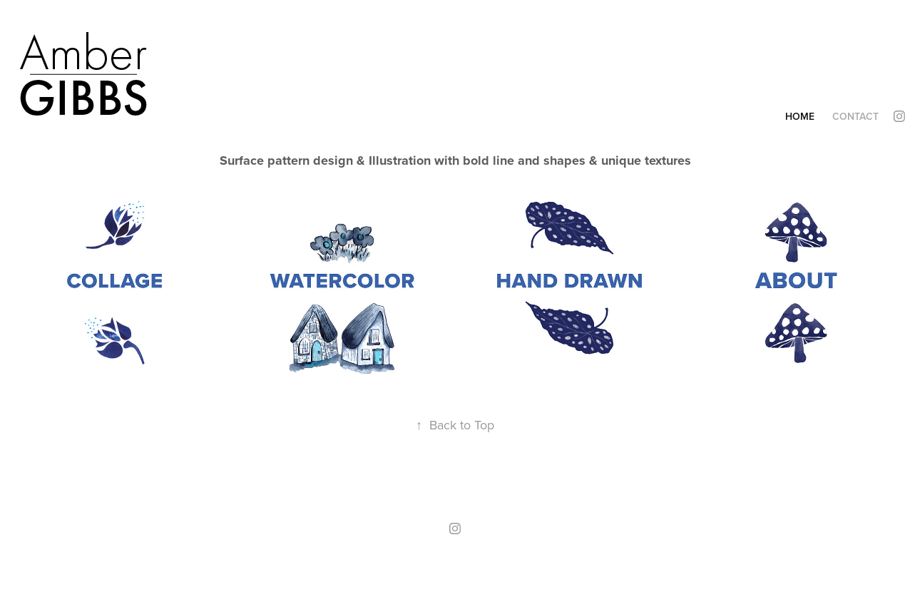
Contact (855, 116)
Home (799, 116)
